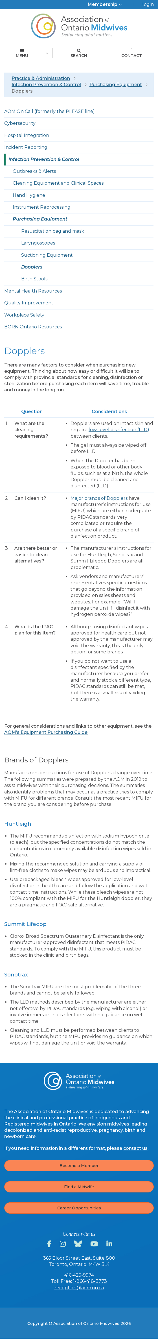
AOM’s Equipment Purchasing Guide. (46, 732)
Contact (131, 53)
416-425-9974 (79, 1275)
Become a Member (79, 1165)
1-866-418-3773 (90, 1281)
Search (79, 53)
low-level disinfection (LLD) (119, 429)
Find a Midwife (79, 1186)
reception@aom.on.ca (79, 1287)
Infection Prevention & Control (46, 84)
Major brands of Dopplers (99, 498)
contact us (135, 1148)
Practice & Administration (41, 78)
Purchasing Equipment (115, 84)
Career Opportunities (79, 1208)
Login (147, 4)
